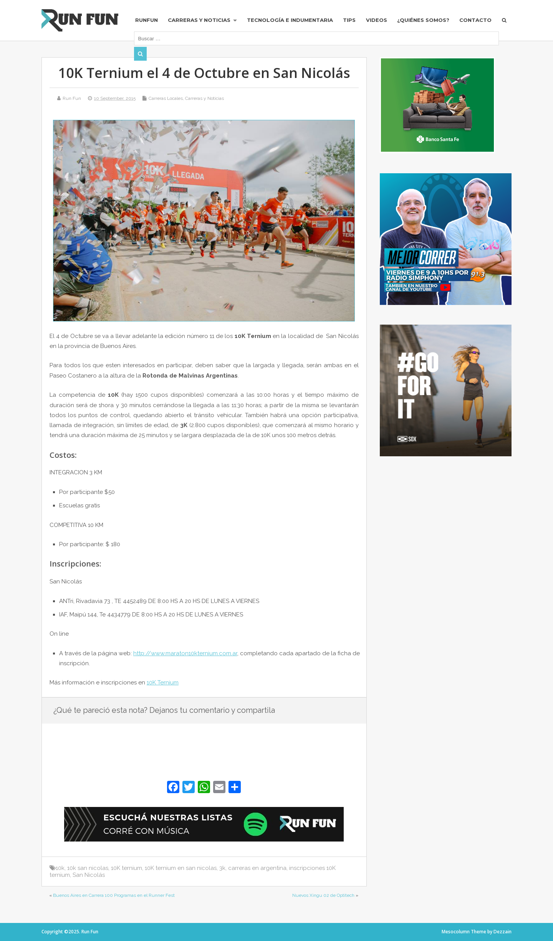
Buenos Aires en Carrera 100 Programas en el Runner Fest (114, 895)
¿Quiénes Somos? (423, 20)
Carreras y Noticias (199, 20)
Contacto (475, 20)
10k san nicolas (87, 868)
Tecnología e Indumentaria (290, 20)
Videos (376, 20)
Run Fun (72, 98)
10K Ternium (163, 682)
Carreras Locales (166, 98)
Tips (349, 20)
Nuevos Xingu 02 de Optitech (323, 895)
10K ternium (126, 868)
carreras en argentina (257, 868)
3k (222, 868)
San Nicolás (89, 874)
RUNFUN (146, 20)
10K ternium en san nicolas (181, 868)
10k (60, 868)
